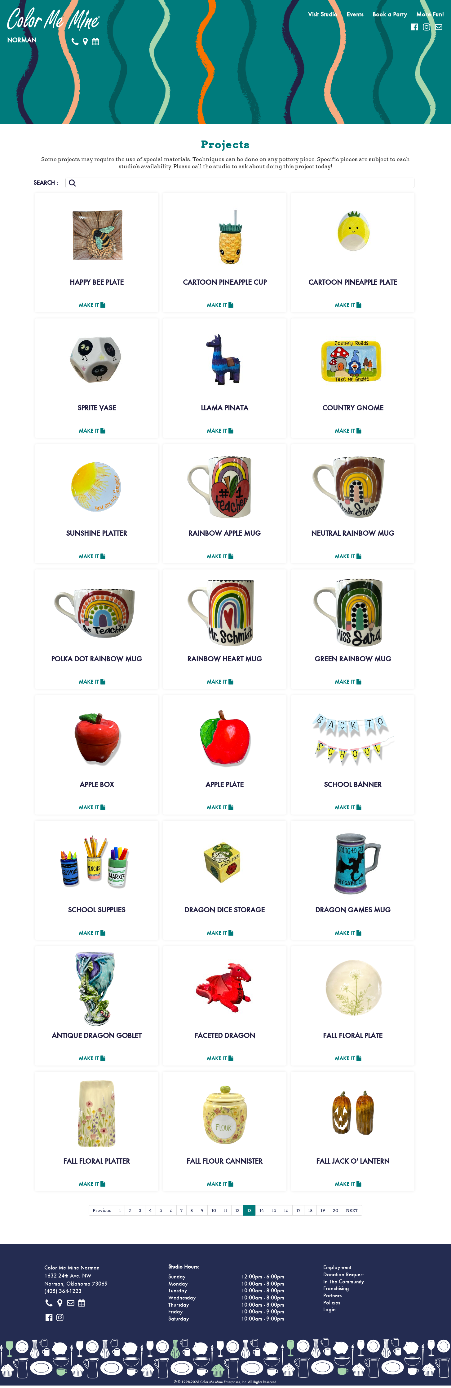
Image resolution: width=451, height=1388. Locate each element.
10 (213, 1212)
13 (249, 1212)
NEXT (352, 1212)
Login (329, 1312)
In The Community (343, 1284)
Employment (337, 1270)
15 (274, 1212)
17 (298, 1212)
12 (237, 1212)
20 (335, 1212)
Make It (91, 305)
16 (286, 1212)
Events (355, 14)
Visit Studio (322, 14)
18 (310, 1212)
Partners (332, 1298)
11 (226, 1212)
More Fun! (430, 14)
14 (261, 1212)
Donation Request (343, 1277)
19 (323, 1212)
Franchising (336, 1291)
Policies (331, 1305)
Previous (102, 1212)
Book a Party (390, 14)
